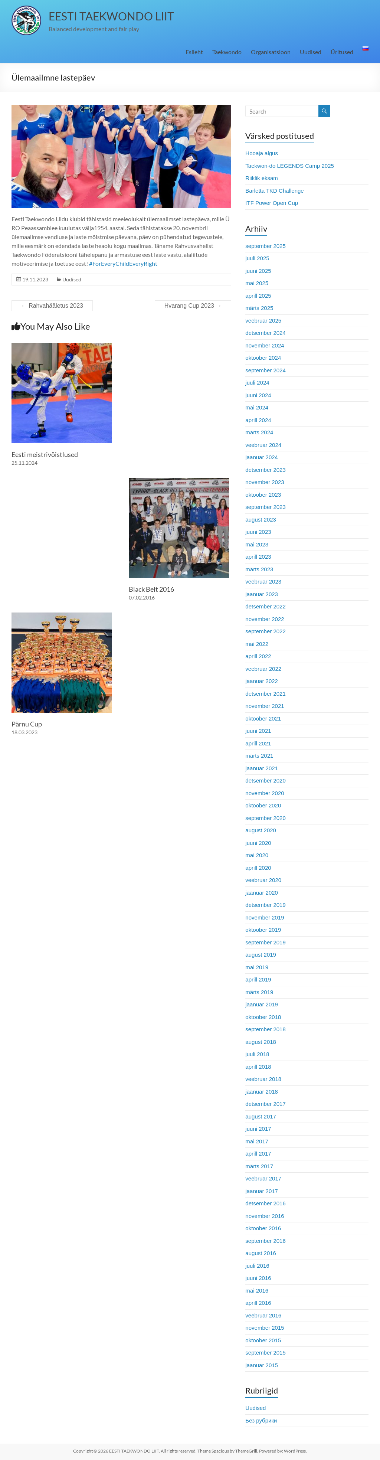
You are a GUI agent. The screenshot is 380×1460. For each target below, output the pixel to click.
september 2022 (265, 631)
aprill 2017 (258, 1153)
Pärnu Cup (27, 724)
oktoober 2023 (263, 494)
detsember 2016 (265, 1203)
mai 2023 (256, 544)
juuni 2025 (258, 271)
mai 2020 (256, 855)
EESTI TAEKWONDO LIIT (111, 16)
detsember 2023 (265, 470)
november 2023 (264, 482)
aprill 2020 (258, 868)
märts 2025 (259, 308)
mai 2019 (256, 967)
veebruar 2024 (263, 445)
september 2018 (265, 1029)
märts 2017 (259, 1166)
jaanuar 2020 (261, 892)
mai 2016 (256, 1290)
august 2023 (260, 519)
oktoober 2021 (263, 718)
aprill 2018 (258, 1067)
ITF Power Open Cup (271, 203)
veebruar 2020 (263, 880)
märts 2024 (259, 432)
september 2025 (265, 246)
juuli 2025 (257, 258)
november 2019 (264, 917)
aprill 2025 (258, 296)
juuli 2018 (257, 1054)
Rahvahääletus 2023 (52, 306)
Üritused (342, 51)
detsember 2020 (265, 780)
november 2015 (264, 1328)
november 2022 (264, 619)
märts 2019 (259, 992)
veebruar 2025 (263, 320)
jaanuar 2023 (261, 594)
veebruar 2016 (263, 1315)
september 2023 (265, 507)
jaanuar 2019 (261, 1004)
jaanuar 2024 (261, 457)
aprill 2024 (258, 420)
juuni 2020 (258, 843)
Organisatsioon (271, 51)
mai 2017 (256, 1141)
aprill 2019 (258, 979)
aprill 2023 (258, 556)
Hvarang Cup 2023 (193, 306)
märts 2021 (259, 755)
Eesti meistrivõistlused (45, 454)
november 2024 (264, 345)
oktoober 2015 (263, 1340)
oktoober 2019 (263, 930)
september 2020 (265, 818)
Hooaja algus (261, 153)
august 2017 (260, 1116)
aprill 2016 (258, 1303)
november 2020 (264, 793)
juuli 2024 (257, 382)
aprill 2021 (258, 743)
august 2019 (260, 954)
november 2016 (264, 1216)
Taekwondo (227, 51)
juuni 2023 (258, 532)
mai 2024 (256, 407)
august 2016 (260, 1253)
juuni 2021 (258, 731)
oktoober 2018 (263, 1017)
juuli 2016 (257, 1266)
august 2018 (260, 1042)
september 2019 (265, 942)
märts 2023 (259, 569)
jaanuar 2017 (261, 1191)
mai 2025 (256, 283)
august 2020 (260, 830)
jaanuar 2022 (261, 681)
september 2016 (265, 1241)
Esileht (194, 51)
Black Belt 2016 (151, 589)
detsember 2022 (265, 606)
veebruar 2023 (263, 581)
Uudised (310, 51)
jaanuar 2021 (261, 768)
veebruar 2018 (263, 1079)
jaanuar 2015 (261, 1365)
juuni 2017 (258, 1129)
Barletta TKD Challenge (274, 190)
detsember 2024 (265, 333)
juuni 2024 (258, 395)
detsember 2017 (265, 1104)
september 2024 (265, 370)
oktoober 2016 (263, 1228)
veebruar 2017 (263, 1178)
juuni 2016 (258, 1278)
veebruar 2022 (263, 669)
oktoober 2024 (263, 358)
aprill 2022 (258, 656)
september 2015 (265, 1352)
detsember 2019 (265, 905)
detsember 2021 (265, 693)
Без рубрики (261, 1420)
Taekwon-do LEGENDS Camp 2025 (289, 166)
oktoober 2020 (263, 805)
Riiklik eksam (261, 178)
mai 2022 (256, 644)
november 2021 (264, 706)
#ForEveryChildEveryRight (123, 263)
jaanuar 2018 (261, 1091)
